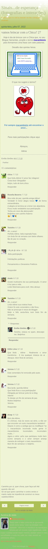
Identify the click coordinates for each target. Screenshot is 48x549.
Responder (12, 187)
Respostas (14, 324)
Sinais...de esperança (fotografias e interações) (23, 10)
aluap (10, 415)
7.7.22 (15, 175)
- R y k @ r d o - (14, 250)
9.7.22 (15, 415)
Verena (11, 369)
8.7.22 (18, 228)
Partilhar (5, 162)
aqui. (38, 137)
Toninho (11, 228)
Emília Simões (20, 328)
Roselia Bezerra (14, 195)
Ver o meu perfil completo (11, 541)
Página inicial (24, 505)
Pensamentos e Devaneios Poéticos (22, 264)
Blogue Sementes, (10, 40)
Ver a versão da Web (24, 510)
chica (10, 175)
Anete (10, 278)
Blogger (32, 546)
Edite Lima (12, 349)
